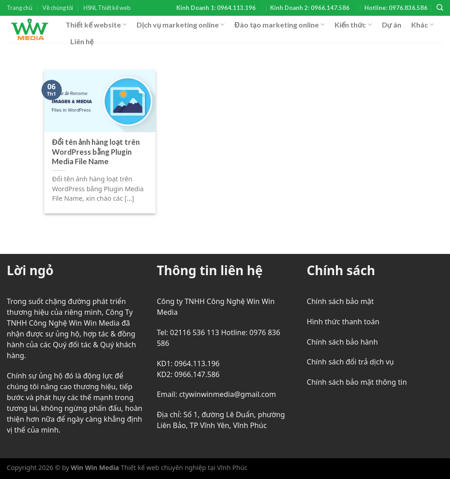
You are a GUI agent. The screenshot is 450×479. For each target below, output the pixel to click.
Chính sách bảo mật (340, 301)
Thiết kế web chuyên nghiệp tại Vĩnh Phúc (183, 467)
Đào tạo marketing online (279, 24)
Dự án (391, 24)
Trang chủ (19, 7)
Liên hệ (81, 41)
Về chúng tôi (57, 7)
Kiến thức (353, 24)
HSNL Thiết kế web (106, 7)
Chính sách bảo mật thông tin (357, 382)
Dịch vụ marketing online (181, 24)
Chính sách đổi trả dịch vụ (350, 362)
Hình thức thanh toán (343, 322)
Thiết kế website (96, 24)
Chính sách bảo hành (342, 342)
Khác (422, 24)
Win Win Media (95, 467)
